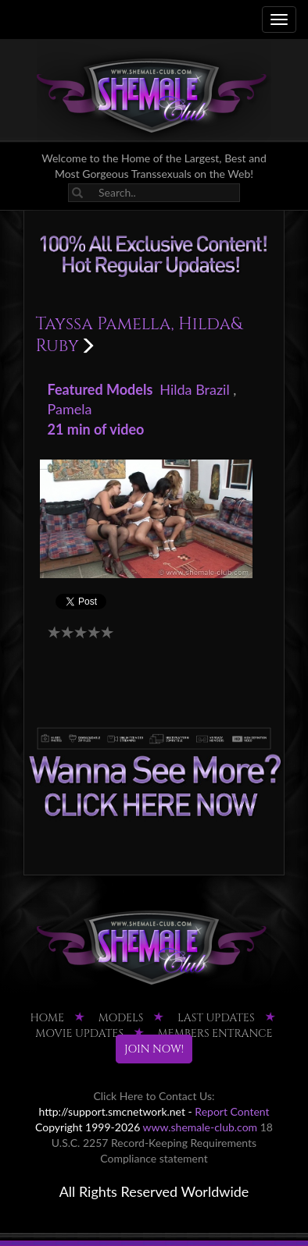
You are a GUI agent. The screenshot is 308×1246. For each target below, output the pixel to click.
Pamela (70, 408)
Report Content (232, 1111)
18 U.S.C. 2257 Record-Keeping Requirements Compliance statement (162, 1142)
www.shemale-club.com (200, 1127)
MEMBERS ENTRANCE (215, 1033)
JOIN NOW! (154, 1049)
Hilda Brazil (194, 389)
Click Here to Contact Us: (153, 1095)
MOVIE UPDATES (79, 1033)
